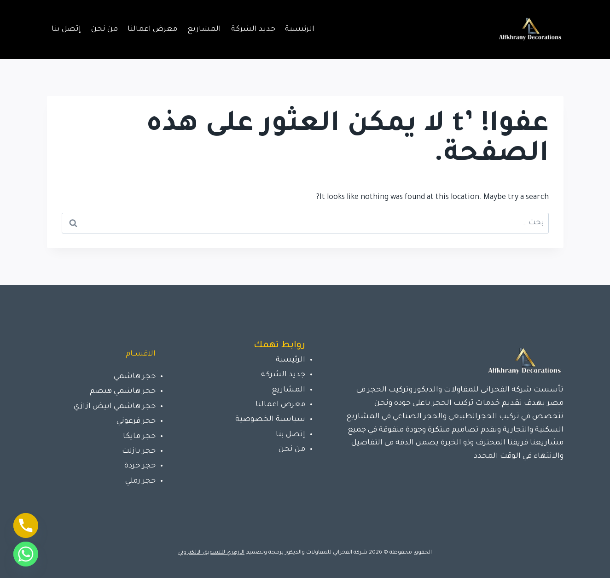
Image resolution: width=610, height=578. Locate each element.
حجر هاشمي (135, 377)
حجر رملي (140, 481)
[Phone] (25, 525)
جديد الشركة (253, 29)
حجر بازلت (139, 451)
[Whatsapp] (25, 554)
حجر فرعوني (136, 421)
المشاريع (204, 29)
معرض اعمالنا (152, 29)
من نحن (104, 29)
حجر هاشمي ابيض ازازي (115, 407)
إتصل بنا (66, 29)
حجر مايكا (139, 436)
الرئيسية (299, 29)
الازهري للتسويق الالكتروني (211, 553)
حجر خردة (140, 466)
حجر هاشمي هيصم (123, 391)
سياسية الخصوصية (270, 419)
